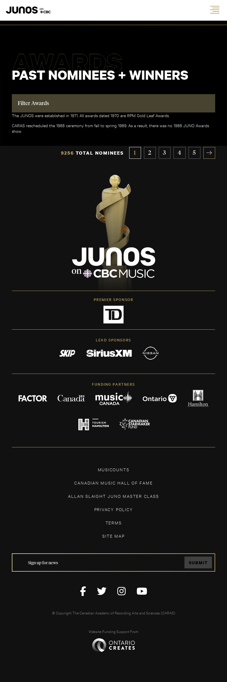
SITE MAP (113, 536)
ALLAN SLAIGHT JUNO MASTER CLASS (113, 496)
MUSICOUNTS (113, 469)
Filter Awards (33, 103)
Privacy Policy (113, 509)
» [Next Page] (209, 153)
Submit (198, 562)
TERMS (114, 522)
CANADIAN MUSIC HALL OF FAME (113, 482)
